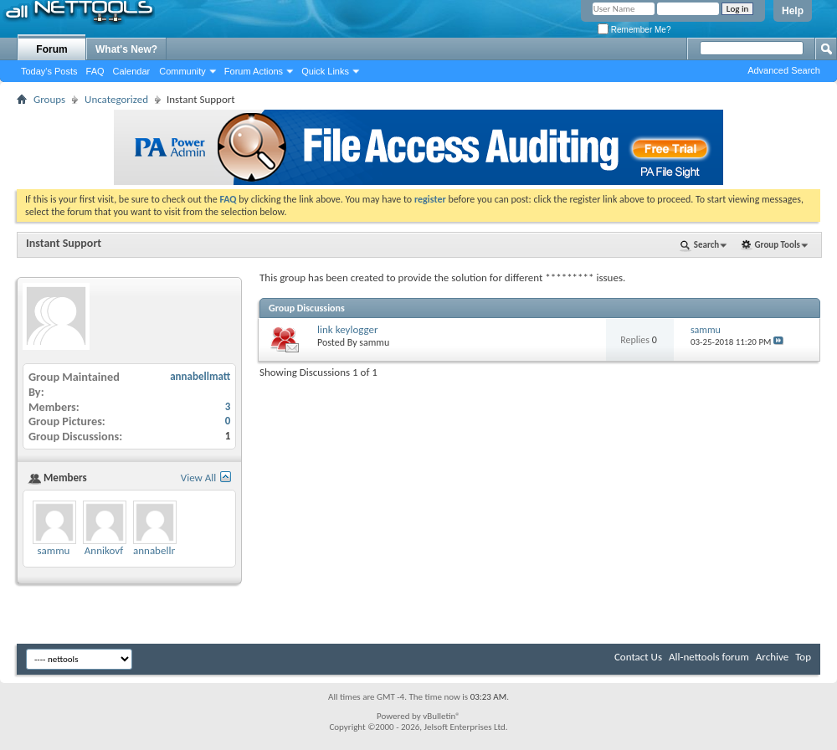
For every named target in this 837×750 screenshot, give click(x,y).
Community (182, 71)
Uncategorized (116, 99)
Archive (772, 656)
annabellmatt (200, 376)
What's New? (126, 49)
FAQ (95, 71)
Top (803, 656)
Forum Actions (253, 71)
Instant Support (63, 243)
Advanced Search (783, 70)
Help (793, 11)
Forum (51, 49)
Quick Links (325, 71)
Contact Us (638, 656)
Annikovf (104, 550)
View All (199, 477)
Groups (49, 99)
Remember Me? (634, 29)
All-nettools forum (709, 656)
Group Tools (777, 244)
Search (706, 244)
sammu (374, 342)
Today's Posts (49, 71)
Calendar (132, 71)
